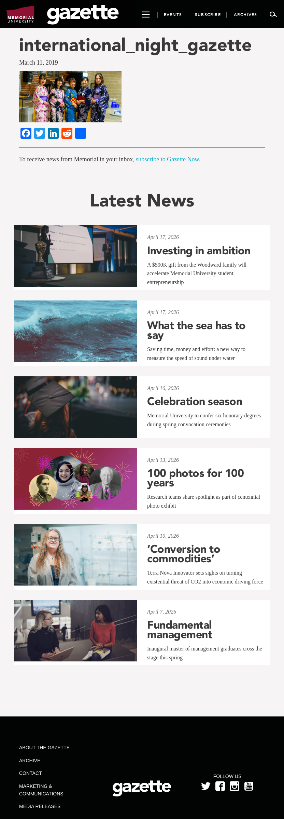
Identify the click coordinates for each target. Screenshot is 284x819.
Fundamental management (179, 629)
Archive (29, 760)
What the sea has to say (196, 330)
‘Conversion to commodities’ (183, 553)
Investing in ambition (199, 250)
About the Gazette (44, 747)
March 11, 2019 (38, 62)
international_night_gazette (135, 44)
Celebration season (194, 401)
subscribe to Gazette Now (167, 159)
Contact (30, 773)
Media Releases (39, 806)
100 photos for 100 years (195, 477)
